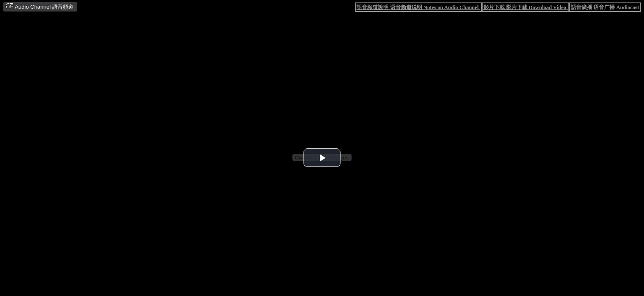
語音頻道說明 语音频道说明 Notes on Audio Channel (418, 7)
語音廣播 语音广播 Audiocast (605, 7)
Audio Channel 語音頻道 (39, 6)
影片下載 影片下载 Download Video (525, 7)
